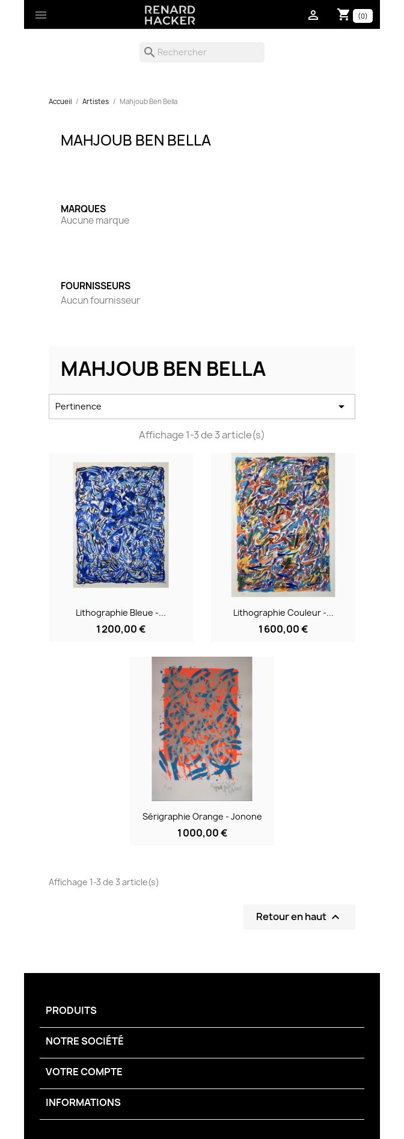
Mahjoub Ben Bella (136, 140)
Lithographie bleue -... (121, 612)
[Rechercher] (202, 52)
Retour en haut (299, 917)
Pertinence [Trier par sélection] (202, 406)
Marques (83, 209)
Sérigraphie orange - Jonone (202, 816)
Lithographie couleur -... (283, 612)
